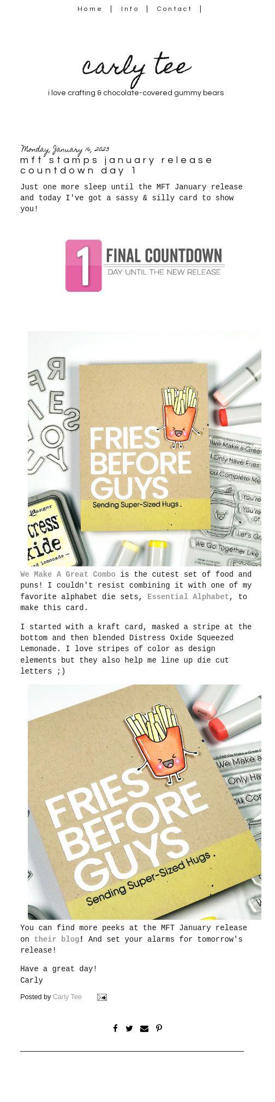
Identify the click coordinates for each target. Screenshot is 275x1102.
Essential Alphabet (188, 597)
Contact (175, 9)
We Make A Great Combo (68, 574)
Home (90, 9)
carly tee (135, 69)
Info (130, 9)
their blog (56, 939)
